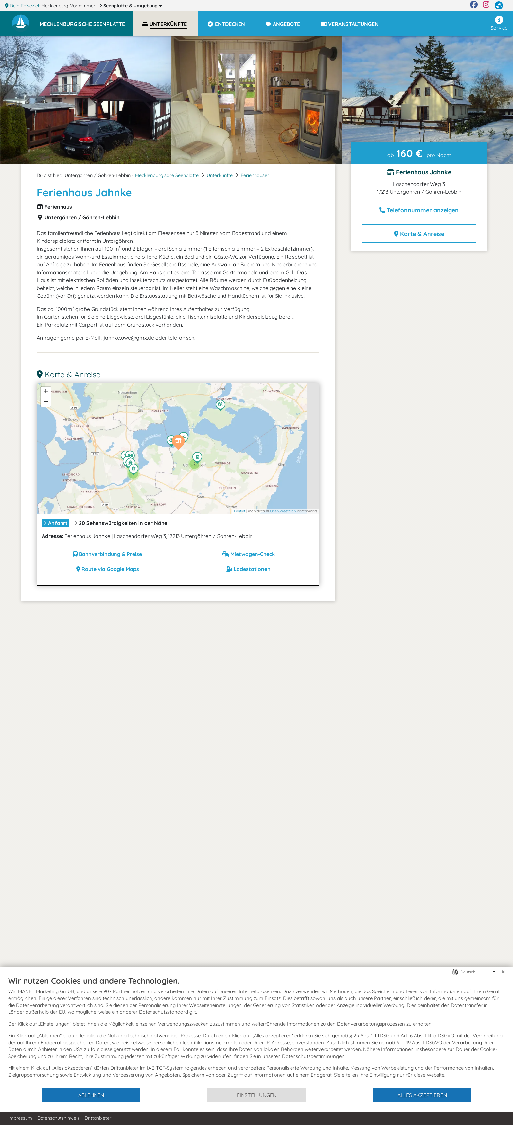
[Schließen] (503, 972)
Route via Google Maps (107, 569)
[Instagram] (486, 5)
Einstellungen (256, 1095)
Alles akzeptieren (422, 1095)
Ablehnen (91, 1095)
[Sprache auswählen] (455, 971)
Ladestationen (248, 569)
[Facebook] (474, 5)
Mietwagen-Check (248, 554)
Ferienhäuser (255, 175)
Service (499, 23)
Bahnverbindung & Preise (107, 554)
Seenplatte (132, 6)
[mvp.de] (499, 5)
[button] (86, 20)
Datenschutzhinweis (58, 1118)
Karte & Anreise (419, 234)
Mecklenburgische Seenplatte (167, 175)
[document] (256, 1032)
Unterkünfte (220, 175)
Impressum (20, 1118)
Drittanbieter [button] (98, 1118)
